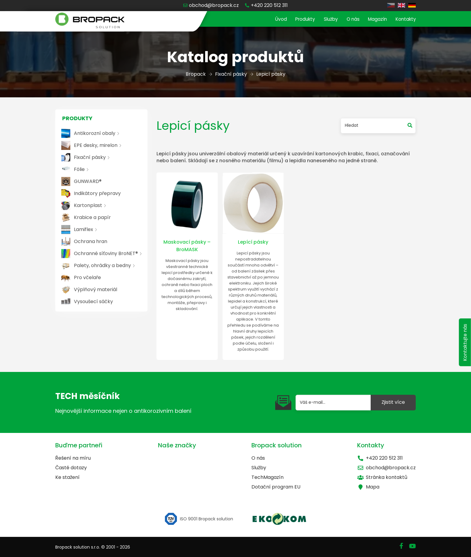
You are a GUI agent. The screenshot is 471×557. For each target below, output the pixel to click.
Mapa (368, 486)
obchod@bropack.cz (386, 467)
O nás (349, 19)
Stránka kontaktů (382, 477)
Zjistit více (393, 402)
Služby (326, 19)
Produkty (299, 19)
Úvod (273, 19)
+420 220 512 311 (380, 458)
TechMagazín (267, 477)
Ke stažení (67, 477)
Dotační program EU (275, 486)
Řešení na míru (73, 458)
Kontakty (405, 19)
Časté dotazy (71, 467)
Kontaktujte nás (464, 347)
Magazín (375, 19)
